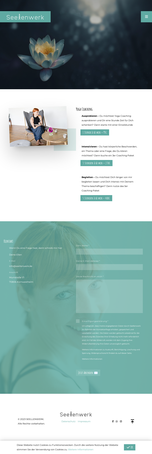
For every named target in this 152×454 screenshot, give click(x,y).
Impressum (84, 421)
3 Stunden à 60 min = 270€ (96, 163)
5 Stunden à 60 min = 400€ (96, 198)
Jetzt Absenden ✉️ (88, 373)
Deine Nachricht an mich (90, 276)
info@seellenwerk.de (20, 266)
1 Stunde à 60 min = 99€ (95, 132)
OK (129, 447)
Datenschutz (68, 421)
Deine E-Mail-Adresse (88, 261)
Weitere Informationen (92, 359)
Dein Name (82, 245)
